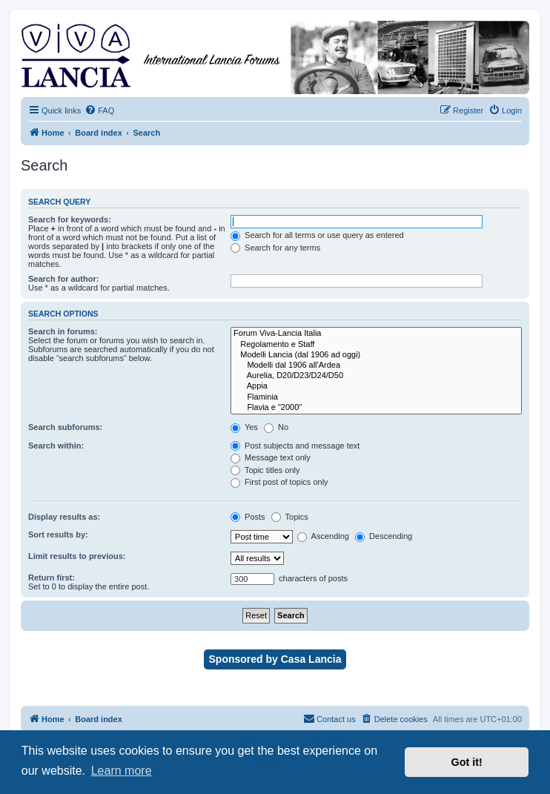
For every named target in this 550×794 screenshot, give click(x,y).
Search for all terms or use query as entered (317, 235)
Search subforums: (65, 427)
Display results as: (64, 516)
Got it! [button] (467, 762)
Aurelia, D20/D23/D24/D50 (376, 376)
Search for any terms (275, 247)
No (276, 427)
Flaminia (376, 397)
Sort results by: (58, 534)
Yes (244, 427)
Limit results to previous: (76, 556)
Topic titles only (265, 470)
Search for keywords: (69, 219)
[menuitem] (99, 110)
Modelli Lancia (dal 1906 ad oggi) (376, 355)
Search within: (56, 445)
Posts (248, 516)
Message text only (271, 457)
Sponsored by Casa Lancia (275, 659)
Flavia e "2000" (376, 408)
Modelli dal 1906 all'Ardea (376, 365)
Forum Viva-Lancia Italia (376, 333)
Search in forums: (63, 331)
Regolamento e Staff (376, 345)
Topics (289, 516)
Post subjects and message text (295, 445)
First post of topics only (279, 481)
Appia (376, 386)
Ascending (323, 536)
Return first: (51, 577)
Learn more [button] (121, 770)
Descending (383, 536)
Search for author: (63, 278)
